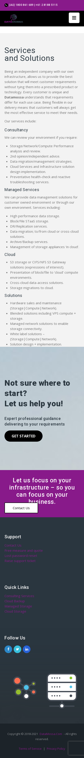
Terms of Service (30, 749)
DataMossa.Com (51, 734)
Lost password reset (20, 555)
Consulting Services (19, 596)
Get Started (23, 436)
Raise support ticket (20, 560)
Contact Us (21, 508)
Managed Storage (18, 606)
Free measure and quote (23, 550)
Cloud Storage (15, 611)
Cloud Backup (14, 601)
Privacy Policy (56, 749)
